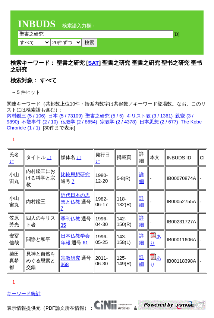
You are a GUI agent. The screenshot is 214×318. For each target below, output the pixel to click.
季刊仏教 (70, 218)
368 (65, 264)
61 (85, 242)
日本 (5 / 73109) (65, 116)
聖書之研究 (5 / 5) (104, 116)
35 (63, 225)
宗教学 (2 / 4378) (118, 122)
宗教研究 (70, 258)
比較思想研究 (75, 174)
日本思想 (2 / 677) (158, 122)
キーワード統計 (24, 293)
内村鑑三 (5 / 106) (26, 116)
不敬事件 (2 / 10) (40, 122)
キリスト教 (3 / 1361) (149, 116)
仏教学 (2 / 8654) (79, 122)
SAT (93, 62)
